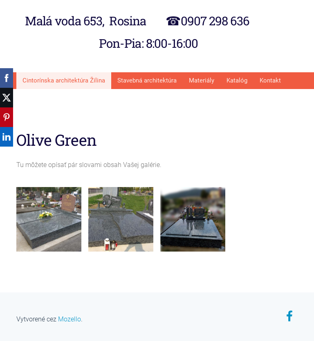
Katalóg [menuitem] (237, 80)
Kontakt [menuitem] (270, 80)
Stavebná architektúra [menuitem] (147, 80)
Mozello (69, 319)
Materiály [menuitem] (201, 80)
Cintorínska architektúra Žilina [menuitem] (63, 80)
